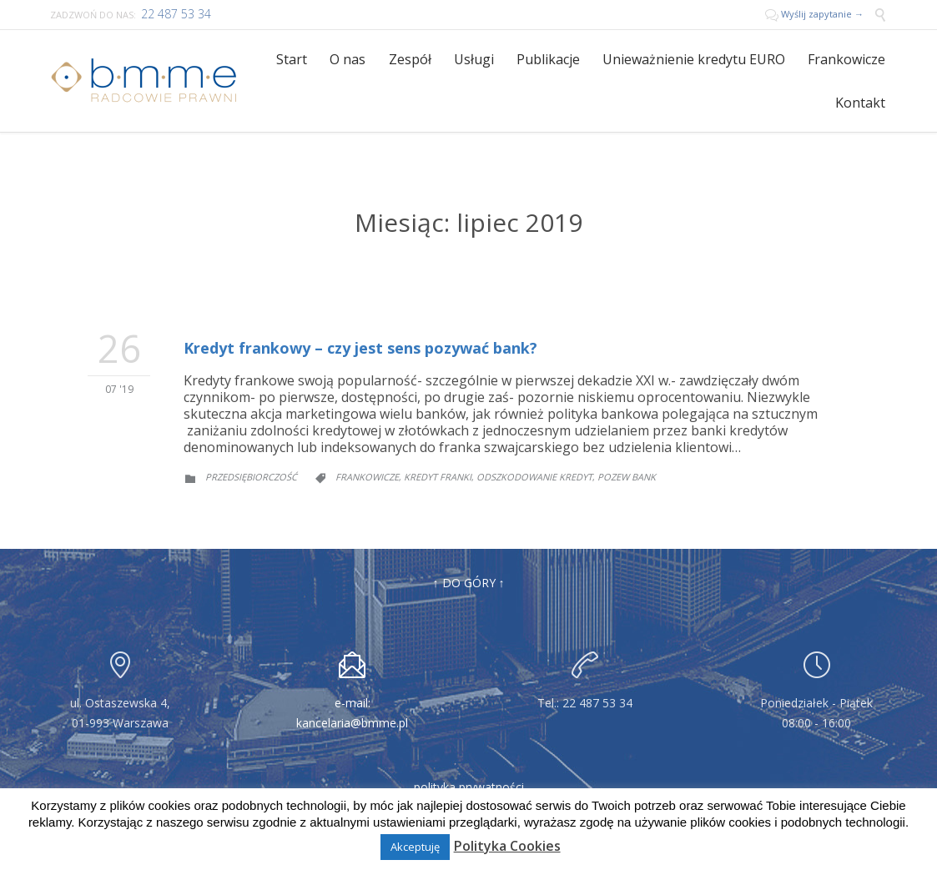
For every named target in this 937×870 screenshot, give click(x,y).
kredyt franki (437, 476)
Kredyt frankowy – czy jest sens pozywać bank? (360, 348)
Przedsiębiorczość (251, 476)
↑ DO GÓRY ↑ (469, 583)
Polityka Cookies (507, 845)
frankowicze (367, 476)
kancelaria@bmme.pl (352, 723)
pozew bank (626, 476)
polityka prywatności (469, 787)
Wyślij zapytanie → (815, 14)
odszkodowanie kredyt (534, 476)
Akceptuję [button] (415, 846)
